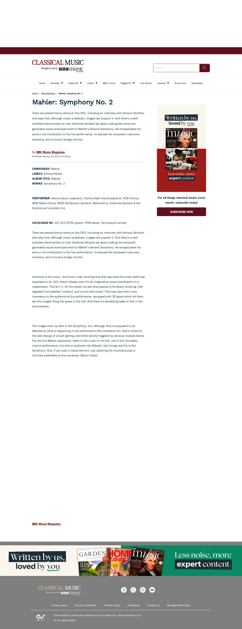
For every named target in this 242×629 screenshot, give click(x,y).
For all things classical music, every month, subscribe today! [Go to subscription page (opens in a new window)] (181, 200)
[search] (204, 68)
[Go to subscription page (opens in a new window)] (181, 191)
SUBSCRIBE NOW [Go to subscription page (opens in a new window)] (181, 212)
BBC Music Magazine (46, 524)
